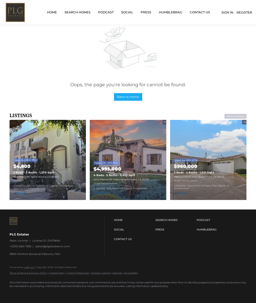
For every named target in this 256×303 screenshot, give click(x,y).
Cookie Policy (57, 273)
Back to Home (128, 97)
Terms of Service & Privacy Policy (28, 273)
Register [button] (244, 12)
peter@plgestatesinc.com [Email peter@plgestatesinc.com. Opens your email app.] (53, 246)
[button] (133, 220)
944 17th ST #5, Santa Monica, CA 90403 (36, 176)
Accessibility (131, 273)
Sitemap (117, 273)
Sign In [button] (227, 12)
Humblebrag (170, 12)
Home (52, 12)
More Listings (235, 116)
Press (146, 12)
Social (127, 12)
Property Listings (101, 273)
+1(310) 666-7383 (20, 246)
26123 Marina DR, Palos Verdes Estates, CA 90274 (121, 179)
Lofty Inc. (29, 267)
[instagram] (14, 292)
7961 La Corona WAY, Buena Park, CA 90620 (199, 176)
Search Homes (77, 12)
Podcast (106, 12)
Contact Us (200, 12)
